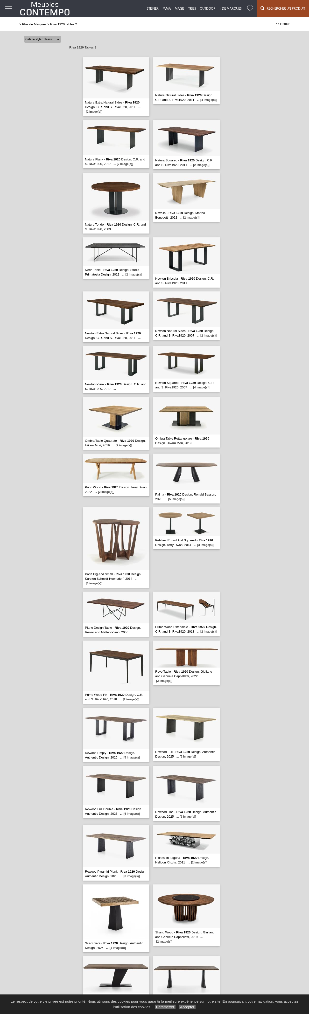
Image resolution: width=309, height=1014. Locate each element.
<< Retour (282, 24)
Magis (179, 9)
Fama (166, 9)
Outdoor (207, 9)
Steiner (153, 9)
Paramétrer (165, 1007)
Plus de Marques (34, 24)
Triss (192, 9)
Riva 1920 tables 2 (63, 24)
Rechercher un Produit (282, 8)
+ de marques (230, 9)
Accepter (187, 1007)
